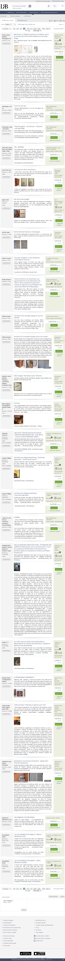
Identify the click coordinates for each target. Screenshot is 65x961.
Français (24, 958)
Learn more (49, 959)
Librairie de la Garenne (58, 762)
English (19, 958)
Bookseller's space (58, 1)
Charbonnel (58, 232)
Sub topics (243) (22, 20)
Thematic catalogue (15, 16)
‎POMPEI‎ (17, 517)
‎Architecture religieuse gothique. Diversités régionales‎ (25, 494)
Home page (11, 12)
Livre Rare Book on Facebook (42, 938)
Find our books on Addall (8, 932)
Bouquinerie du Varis (58, 377)
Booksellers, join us (40, 920)
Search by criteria (17, 8)
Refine (61, 24)
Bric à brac (38, 930)
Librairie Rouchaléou (51, 147)
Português (30, 958)
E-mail (62, 21)
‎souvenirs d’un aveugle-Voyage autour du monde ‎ (31, 336)
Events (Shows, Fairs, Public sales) (11, 927)
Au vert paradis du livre (57, 405)
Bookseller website (40, 923)
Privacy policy (5, 945)
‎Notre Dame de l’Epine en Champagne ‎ (27, 232)
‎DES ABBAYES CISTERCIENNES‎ (24, 817)
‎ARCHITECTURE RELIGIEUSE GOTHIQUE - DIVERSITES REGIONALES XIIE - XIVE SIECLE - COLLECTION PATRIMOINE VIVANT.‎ (28, 435)
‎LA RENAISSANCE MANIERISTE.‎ (24, 677)
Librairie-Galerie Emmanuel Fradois (59, 36)
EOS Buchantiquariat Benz (59, 201)
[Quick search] (21, 6)
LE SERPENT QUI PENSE (52, 258)
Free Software (39, 932)
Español (45, 958)
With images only (22, 24)
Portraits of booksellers (9, 925)
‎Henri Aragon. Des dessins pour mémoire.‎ (28, 376)
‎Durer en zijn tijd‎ (20, 106)
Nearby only (31, 24)
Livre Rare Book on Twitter (41, 936)
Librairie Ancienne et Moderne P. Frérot (51, 280)
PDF (51, 21)
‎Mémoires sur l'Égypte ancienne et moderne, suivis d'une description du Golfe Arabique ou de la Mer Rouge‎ (31, 36)
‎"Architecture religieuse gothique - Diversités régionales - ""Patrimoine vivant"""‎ (29, 458)
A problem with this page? (8, 943)
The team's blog (6, 938)
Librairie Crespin (50, 818)
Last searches (6, 897)
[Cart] (48, 6)
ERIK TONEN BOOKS (51, 106)
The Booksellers (34, 12)
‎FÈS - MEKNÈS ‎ (19, 147)
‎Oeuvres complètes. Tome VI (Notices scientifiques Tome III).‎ (27, 259)
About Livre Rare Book (9, 936)
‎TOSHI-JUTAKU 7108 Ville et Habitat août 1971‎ (30, 705)
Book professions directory (49, 12)
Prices (37, 927)
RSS (56, 21)
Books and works (21, 12)
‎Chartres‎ (17, 403)
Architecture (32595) (7, 20)
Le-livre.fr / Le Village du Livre (53, 433)
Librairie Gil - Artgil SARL (58, 170)
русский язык (37, 958)
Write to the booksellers (43, 1)
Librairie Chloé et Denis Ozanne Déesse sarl (58, 708)
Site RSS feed (38, 941)
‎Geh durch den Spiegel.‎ (22, 199)
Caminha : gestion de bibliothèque (44, 925)
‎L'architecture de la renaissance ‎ (25, 170)
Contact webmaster (7, 941)
